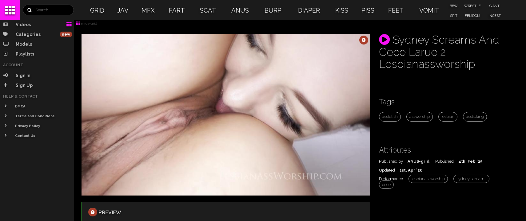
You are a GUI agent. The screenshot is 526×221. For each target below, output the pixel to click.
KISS (341, 10)
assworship (419, 116)
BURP (273, 10)
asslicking (475, 116)
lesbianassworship (428, 178)
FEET (396, 10)
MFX (148, 10)
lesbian (447, 116)
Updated (387, 170)
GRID (97, 10)
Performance (391, 178)
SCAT (208, 10)
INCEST (494, 16)
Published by (391, 161)
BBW (454, 6)
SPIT (453, 16)
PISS (367, 10)
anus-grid (86, 23)
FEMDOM (472, 16)
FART (177, 10)
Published (444, 161)
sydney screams (471, 178)
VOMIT (429, 10)
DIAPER (309, 10)
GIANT (494, 6)
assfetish (390, 116)
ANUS (240, 10)
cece (386, 184)
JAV (123, 10)
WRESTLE (472, 6)
